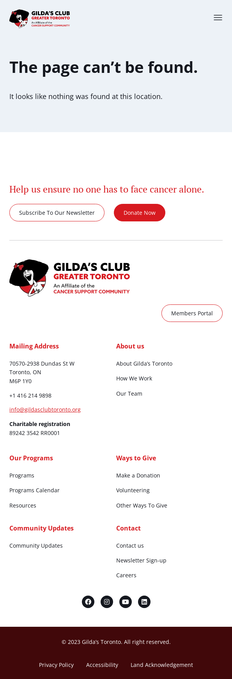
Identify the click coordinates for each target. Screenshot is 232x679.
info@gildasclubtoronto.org (45, 409)
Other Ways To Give (141, 505)
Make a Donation (138, 475)
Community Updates (36, 545)
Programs (21, 475)
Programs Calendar (34, 490)
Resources (22, 505)
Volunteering (133, 490)
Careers (126, 575)
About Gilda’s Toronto (144, 363)
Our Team (129, 393)
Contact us (130, 545)
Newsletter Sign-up (141, 560)
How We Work (134, 378)
